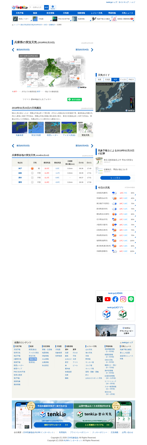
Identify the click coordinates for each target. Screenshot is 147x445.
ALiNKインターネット (44, 432)
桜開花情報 (111, 356)
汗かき (75, 353)
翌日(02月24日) (82, 50)
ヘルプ (132, 2)
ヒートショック (111, 382)
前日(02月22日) (23, 50)
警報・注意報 (47, 349)
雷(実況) (32, 362)
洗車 (66, 375)
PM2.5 (131, 79)
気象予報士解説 (125, 349)
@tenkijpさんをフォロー (41, 99)
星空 (66, 362)
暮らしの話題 (125, 353)
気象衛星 (58, 353)
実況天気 (32, 356)
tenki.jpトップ (111, 2)
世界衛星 (58, 356)
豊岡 (20, 182)
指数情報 (81, 13)
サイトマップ (124, 2)
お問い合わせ (127, 432)
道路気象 (17, 381)
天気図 (66, 13)
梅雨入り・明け (111, 366)
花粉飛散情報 (111, 350)
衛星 (99, 79)
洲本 (20, 178)
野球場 (87, 359)
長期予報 (17, 362)
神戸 (20, 168)
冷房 (74, 359)
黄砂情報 (17, 384)
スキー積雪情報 (111, 388)
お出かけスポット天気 (93, 378)
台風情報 (45, 362)
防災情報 (50, 13)
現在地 (53, 8)
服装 (66, 356)
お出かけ (68, 359)
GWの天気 (111, 361)
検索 (46, 7)
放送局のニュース (126, 356)
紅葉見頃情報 (111, 377)
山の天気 (88, 349)
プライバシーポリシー (79, 432)
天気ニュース (127, 13)
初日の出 (111, 393)
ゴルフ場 (88, 365)
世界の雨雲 (18, 375)
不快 (74, 356)
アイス (75, 362)
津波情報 (45, 356)
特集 (121, 359)
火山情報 (45, 359)
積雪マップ (18, 368)
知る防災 (45, 365)
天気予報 (19, 13)
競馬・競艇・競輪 (92, 372)
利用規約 (63, 432)
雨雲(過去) (32, 349)
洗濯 (66, 353)
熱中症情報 (111, 372)
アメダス (123, 79)
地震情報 (45, 353)
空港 (87, 356)
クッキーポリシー (99, 432)
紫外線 (67, 368)
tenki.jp (20, 8)
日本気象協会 (29, 432)
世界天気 (17, 353)
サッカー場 (89, 362)
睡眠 (66, 378)
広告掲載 (114, 432)
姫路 (20, 173)
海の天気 (88, 353)
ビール (75, 365)
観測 (35, 13)
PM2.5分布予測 (19, 372)
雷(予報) (17, 378)
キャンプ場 (89, 368)
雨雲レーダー (19, 365)
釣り (87, 375)
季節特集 (112, 13)
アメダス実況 (34, 353)
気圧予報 (17, 356)
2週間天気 (17, 359)
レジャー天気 (96, 13)
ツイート (26, 99)
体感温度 (68, 372)
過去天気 (33, 359)
